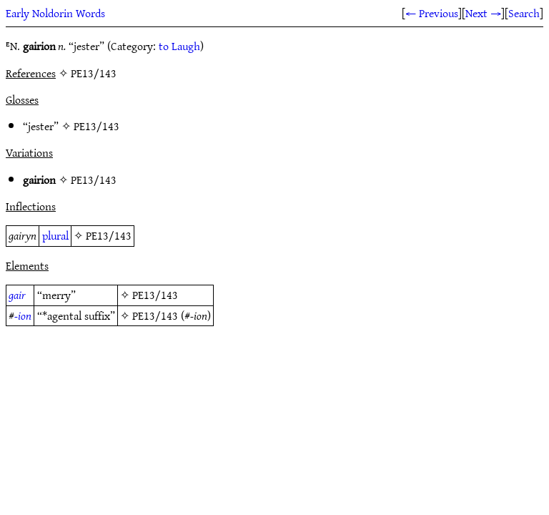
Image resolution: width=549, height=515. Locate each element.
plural (55, 235)
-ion (22, 315)
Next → (483, 13)
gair (17, 295)
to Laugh (179, 46)
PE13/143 (96, 126)
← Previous (431, 13)
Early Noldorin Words (55, 13)
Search (524, 13)
